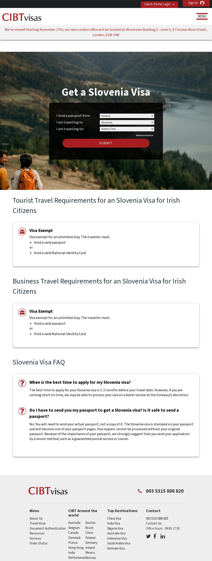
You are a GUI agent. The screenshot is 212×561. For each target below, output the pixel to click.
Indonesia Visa (117, 524)
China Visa (114, 505)
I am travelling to (69, 108)
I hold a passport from (73, 102)
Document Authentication (48, 515)
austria (90, 509)
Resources (37, 519)
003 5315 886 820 (157, 505)
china (89, 519)
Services (35, 524)
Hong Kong (76, 534)
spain (89, 549)
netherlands (77, 544)
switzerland (93, 554)
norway (90, 544)
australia (74, 509)
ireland (90, 534)
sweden (74, 554)
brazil (89, 514)
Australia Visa (116, 519)
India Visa (113, 509)
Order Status (39, 529)
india (71, 539)
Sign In (193, 3)
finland (90, 524)
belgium (74, 514)
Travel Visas (38, 509)
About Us (36, 505)
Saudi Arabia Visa (118, 529)
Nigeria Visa (115, 515)
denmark (74, 524)
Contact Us (154, 509)
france (73, 529)
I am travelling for (70, 114)
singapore (75, 549)
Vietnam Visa (116, 534)
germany (91, 529)
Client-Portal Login (155, 3)
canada (73, 519)
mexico (90, 539)
